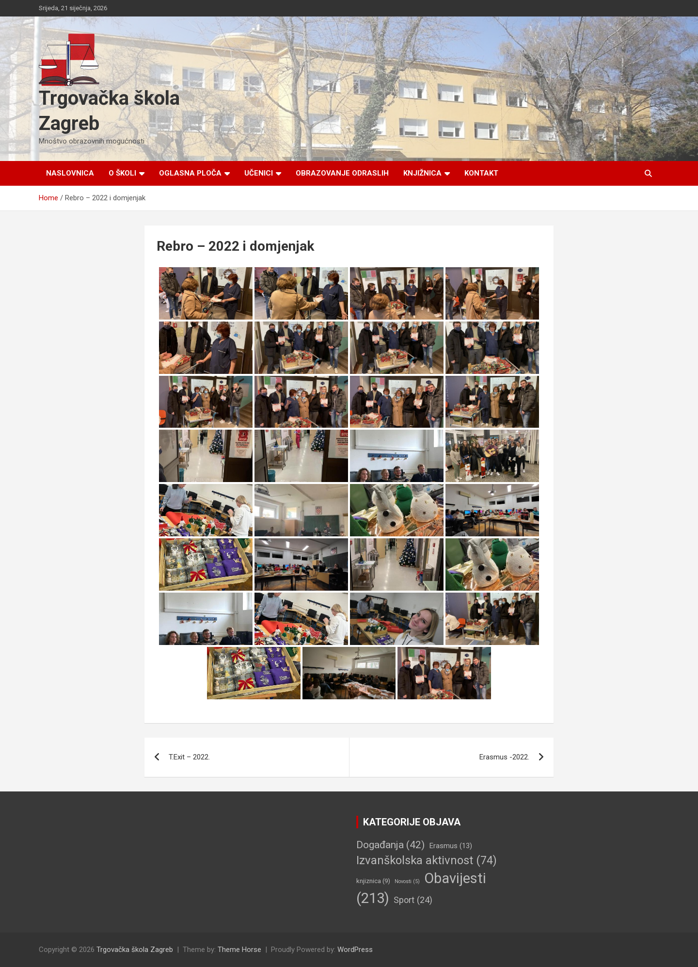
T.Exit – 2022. (189, 757)
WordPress (355, 949)
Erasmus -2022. (504, 757)
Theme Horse (239, 949)
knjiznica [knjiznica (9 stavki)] (373, 881)
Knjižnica (422, 173)
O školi (122, 173)
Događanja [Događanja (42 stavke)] (390, 845)
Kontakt (481, 173)
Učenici (258, 173)
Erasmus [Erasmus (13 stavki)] (450, 845)
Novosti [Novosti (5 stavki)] (407, 881)
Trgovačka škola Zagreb (134, 949)
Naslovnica (70, 173)
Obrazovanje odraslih (342, 173)
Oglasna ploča (190, 173)
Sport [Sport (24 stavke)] (413, 900)
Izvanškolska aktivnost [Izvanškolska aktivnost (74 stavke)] (426, 860)
